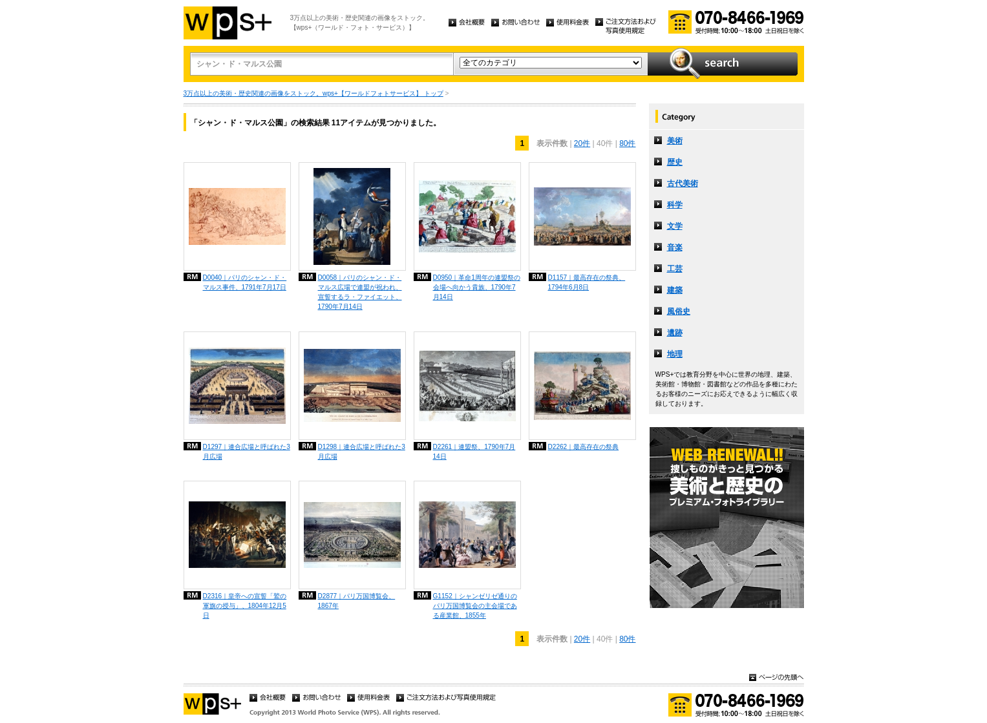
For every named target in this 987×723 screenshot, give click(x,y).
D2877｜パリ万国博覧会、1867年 (357, 600)
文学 (675, 226)
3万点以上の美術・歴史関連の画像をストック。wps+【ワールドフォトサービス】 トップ (313, 93)
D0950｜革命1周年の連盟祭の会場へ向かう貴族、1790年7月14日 (476, 287)
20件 (582, 143)
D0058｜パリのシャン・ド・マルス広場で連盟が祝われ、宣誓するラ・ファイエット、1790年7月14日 (360, 292)
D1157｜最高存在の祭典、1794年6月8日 (587, 282)
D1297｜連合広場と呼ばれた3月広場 (246, 451)
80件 (627, 143)
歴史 (675, 162)
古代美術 (682, 183)
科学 (675, 204)
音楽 (675, 247)
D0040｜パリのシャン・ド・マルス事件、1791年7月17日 (245, 282)
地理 (675, 354)
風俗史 (678, 311)
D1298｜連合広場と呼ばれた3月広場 (361, 451)
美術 (675, 140)
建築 (675, 290)
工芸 (675, 268)
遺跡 (675, 332)
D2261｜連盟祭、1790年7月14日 (474, 451)
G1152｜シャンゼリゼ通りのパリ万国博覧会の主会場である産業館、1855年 (475, 605)
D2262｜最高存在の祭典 (583, 446)
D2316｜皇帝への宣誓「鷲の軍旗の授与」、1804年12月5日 (245, 605)
